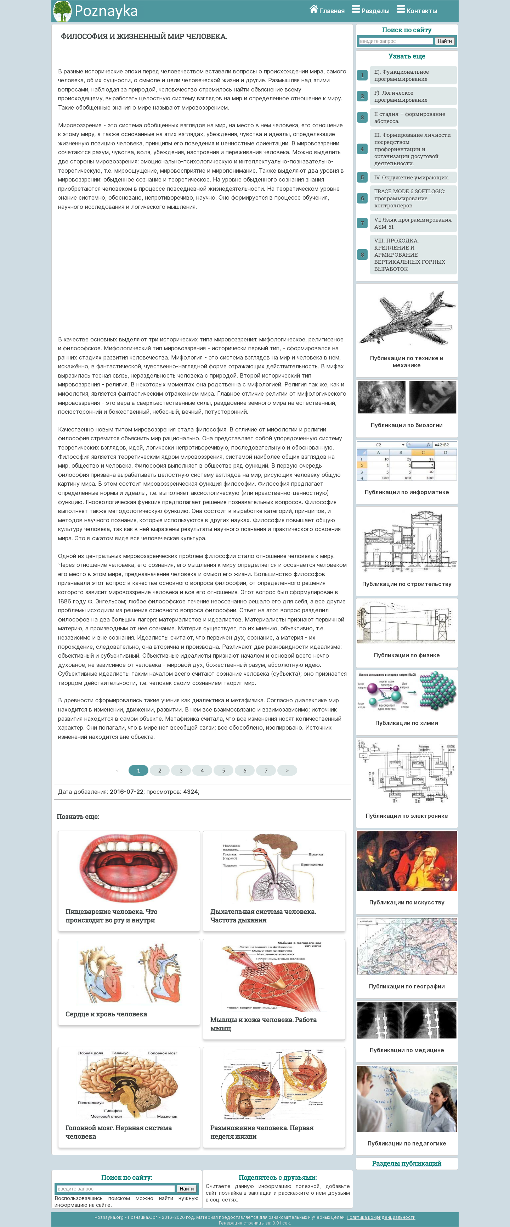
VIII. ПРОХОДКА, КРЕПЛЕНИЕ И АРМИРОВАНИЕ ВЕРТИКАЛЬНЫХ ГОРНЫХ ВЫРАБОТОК (409, 254)
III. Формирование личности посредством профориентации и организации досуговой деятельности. (412, 149)
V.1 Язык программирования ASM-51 (413, 223)
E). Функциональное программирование (401, 75)
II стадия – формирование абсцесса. (409, 117)
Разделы (376, 11)
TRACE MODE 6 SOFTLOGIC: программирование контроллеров (409, 198)
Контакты (422, 11)
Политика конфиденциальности (381, 1217)
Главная (332, 11)
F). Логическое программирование (400, 96)
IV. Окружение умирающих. (411, 177)
